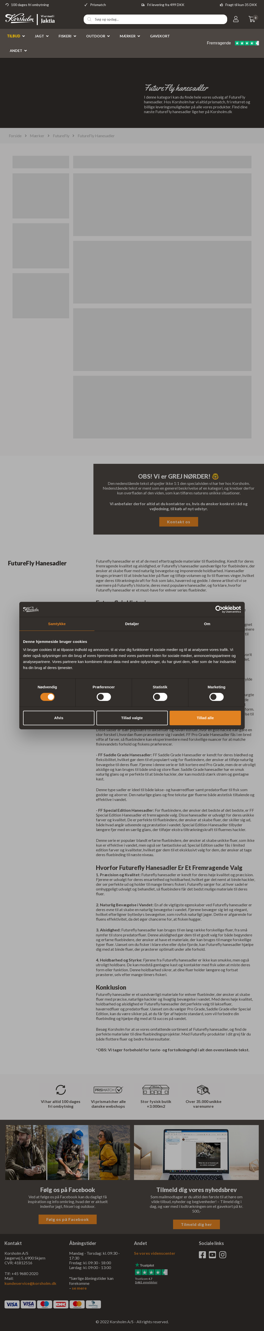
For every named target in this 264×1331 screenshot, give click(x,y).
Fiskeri (65, 36)
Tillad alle (205, 718)
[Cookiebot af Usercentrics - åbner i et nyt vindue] (219, 609)
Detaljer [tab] (132, 624)
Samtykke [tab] (57, 624)
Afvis (58, 718)
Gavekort (160, 36)
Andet (16, 50)
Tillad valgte (132, 718)
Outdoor (95, 36)
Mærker (128, 36)
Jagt (39, 36)
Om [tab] (207, 624)
